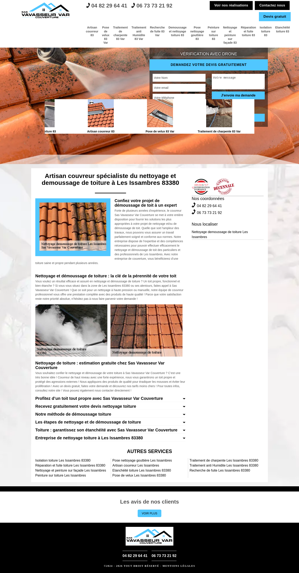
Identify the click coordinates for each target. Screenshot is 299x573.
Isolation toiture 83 (259, 29)
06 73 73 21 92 (159, 6)
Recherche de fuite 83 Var (109, 29)
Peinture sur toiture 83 (186, 31)
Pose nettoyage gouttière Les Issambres (142, 460)
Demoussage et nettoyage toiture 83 (136, 31)
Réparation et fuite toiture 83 (237, 29)
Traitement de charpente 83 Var (57, 31)
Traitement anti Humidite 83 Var (84, 31)
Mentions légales (179, 565)
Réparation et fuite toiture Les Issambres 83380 (70, 465)
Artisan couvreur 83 (17, 31)
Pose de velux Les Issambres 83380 (139, 475)
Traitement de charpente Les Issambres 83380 (224, 460)
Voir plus (149, 513)
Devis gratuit (274, 16)
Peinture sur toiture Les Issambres (60, 475)
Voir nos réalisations (231, 5)
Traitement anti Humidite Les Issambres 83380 (224, 465)
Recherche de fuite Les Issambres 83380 (220, 470)
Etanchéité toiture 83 (280, 29)
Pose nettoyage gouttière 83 (164, 31)
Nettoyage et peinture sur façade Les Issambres (70, 470)
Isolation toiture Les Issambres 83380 (63, 460)
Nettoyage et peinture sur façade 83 (210, 31)
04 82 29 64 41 (109, 6)
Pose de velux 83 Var (36, 31)
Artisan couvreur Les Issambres (135, 465)
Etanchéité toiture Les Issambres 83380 (141, 470)
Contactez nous (271, 5)
